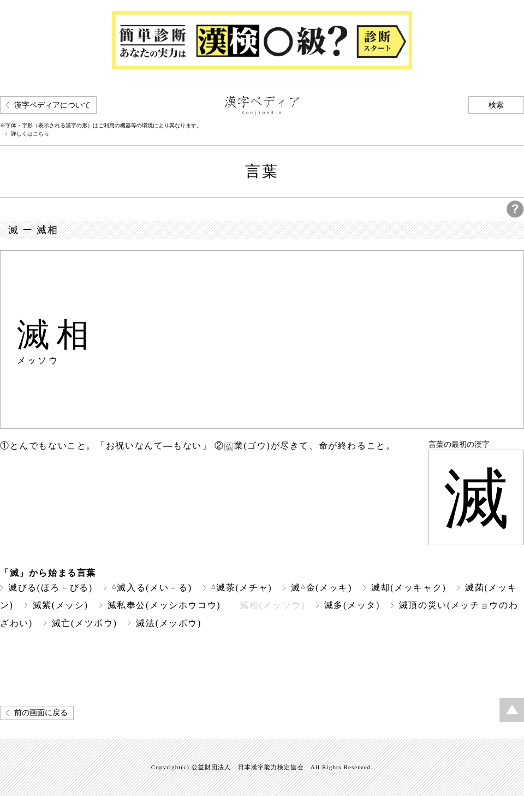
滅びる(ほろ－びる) (50, 587)
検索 (496, 105)
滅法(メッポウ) (168, 623)
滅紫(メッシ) (60, 605)
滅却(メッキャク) (408, 587)
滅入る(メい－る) (152, 587)
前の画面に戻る (41, 713)
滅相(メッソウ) (272, 605)
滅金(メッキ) (321, 587)
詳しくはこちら (30, 134)
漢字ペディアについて (52, 105)
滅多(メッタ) (352, 605)
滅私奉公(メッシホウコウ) (164, 605)
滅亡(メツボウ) (84, 623)
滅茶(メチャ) (241, 587)
